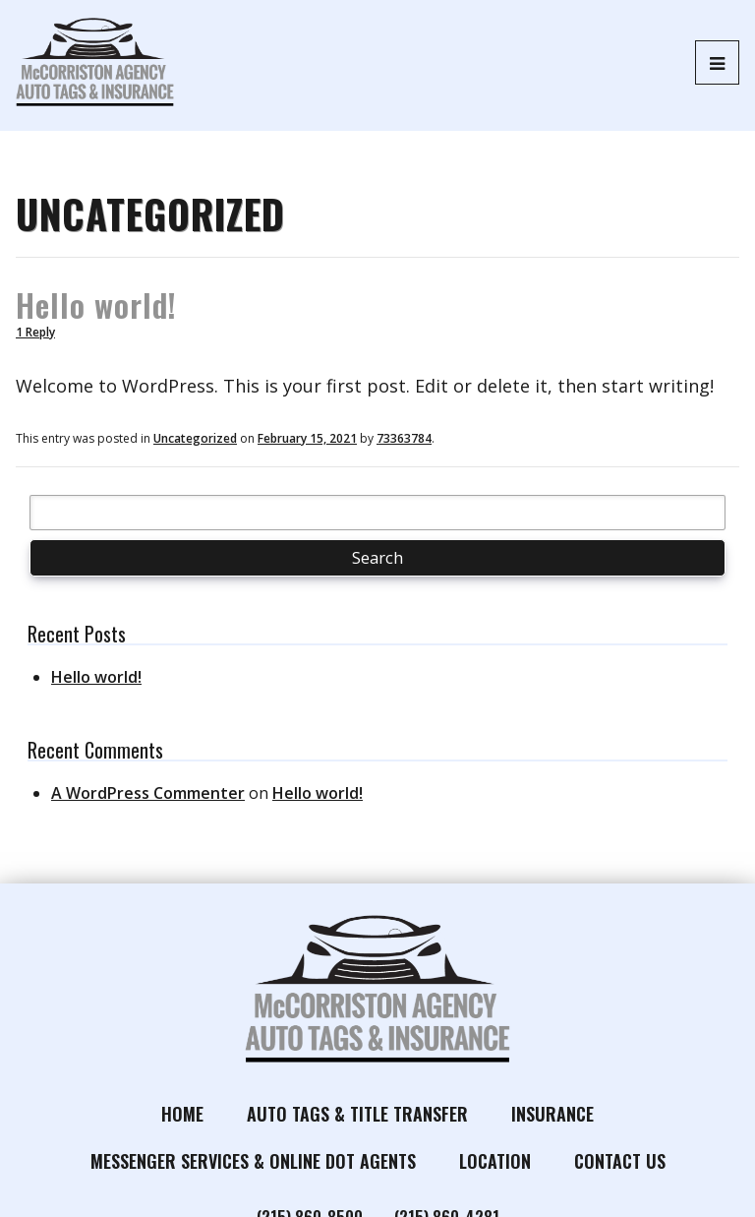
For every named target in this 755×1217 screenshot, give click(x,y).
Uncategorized (195, 438)
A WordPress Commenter (148, 793)
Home (182, 1113)
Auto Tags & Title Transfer (357, 1113)
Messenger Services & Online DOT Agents (253, 1161)
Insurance (552, 1113)
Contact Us (620, 1161)
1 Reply (35, 332)
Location (495, 1161)
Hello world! (96, 304)
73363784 (404, 438)
